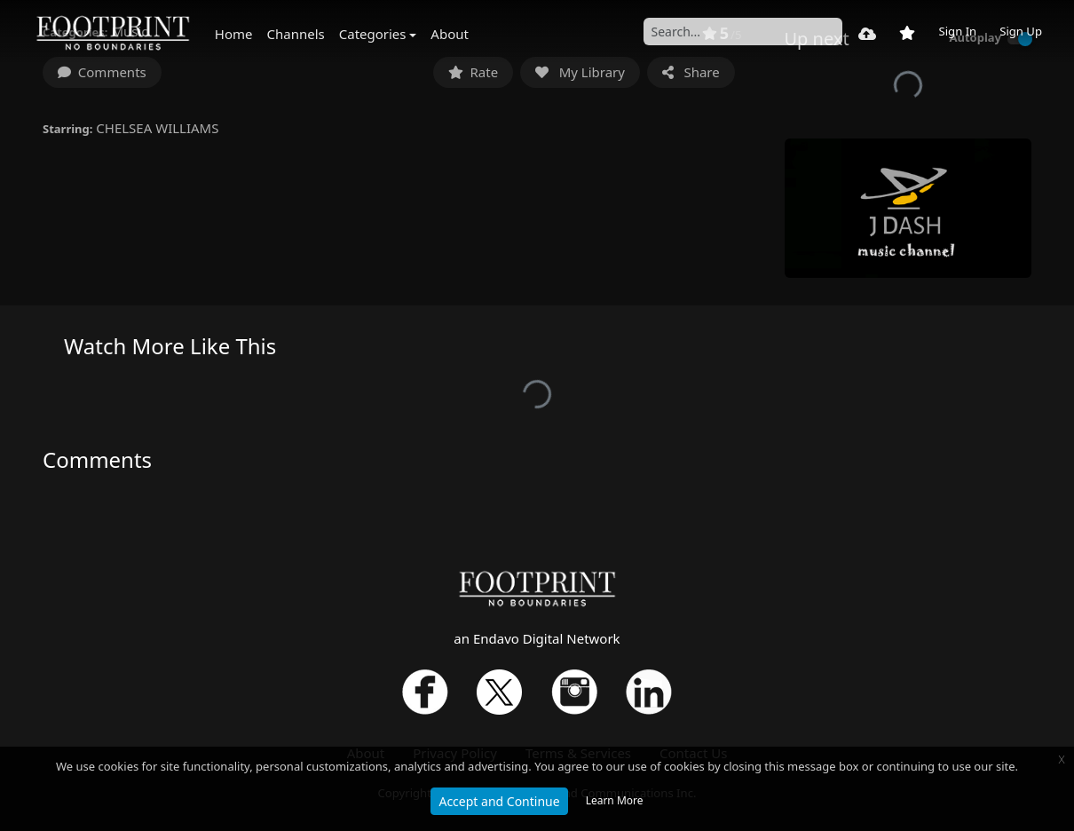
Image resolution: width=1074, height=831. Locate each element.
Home (234, 34)
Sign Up (1020, 31)
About (449, 34)
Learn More (615, 800)
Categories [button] (373, 34)
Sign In (957, 31)
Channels (296, 34)
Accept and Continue (498, 801)
